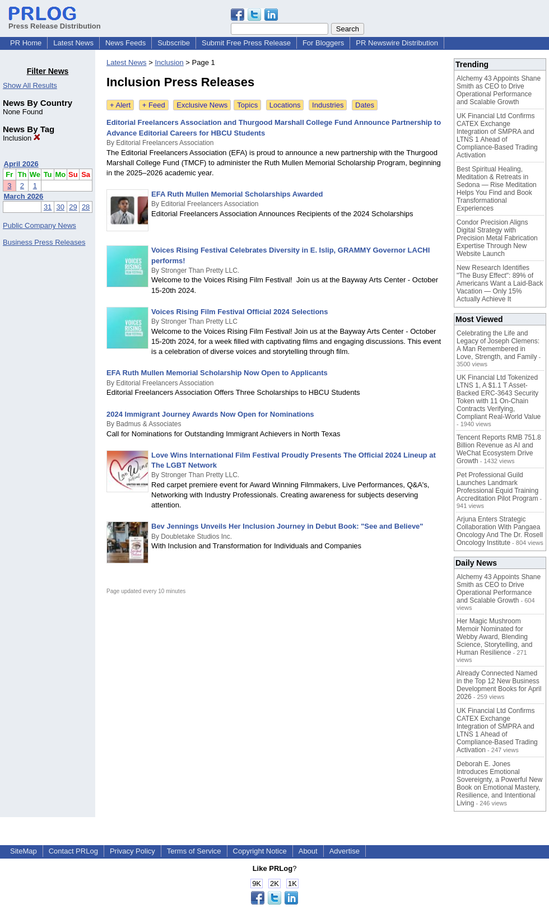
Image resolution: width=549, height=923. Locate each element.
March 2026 (24, 196)
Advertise (344, 851)
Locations (285, 105)
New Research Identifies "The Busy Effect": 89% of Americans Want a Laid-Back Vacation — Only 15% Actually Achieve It (500, 283)
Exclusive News (201, 105)
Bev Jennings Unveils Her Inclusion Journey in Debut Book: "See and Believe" (287, 526)
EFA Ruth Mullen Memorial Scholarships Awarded (237, 194)
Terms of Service (194, 851)
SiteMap (23, 851)
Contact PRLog (73, 851)
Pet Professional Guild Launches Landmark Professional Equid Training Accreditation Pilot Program (497, 486)
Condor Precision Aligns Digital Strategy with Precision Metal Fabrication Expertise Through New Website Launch (497, 238)
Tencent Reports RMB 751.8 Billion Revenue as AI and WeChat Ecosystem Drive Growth (499, 449)
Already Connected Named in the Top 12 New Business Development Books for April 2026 (499, 685)
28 (86, 207)
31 (48, 207)
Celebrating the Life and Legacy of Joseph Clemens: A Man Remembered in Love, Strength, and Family (498, 345)
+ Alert (120, 105)
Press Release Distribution (54, 21)
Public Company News (39, 225)
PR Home (25, 43)
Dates (364, 105)
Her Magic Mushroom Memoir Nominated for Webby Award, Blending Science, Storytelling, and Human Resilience (494, 636)
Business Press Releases (44, 242)
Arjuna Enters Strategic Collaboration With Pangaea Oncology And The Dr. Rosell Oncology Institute (500, 531)
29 (73, 207)
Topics (247, 105)
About (308, 851)
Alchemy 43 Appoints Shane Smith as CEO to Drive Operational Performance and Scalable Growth (499, 90)
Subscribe (173, 43)
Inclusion (21, 138)
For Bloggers (323, 43)
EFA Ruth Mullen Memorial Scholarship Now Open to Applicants (217, 373)
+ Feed (153, 105)
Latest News (73, 43)
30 (60, 207)
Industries (327, 105)
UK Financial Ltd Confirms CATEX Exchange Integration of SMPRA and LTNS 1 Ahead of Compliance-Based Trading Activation (497, 135)
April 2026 (21, 164)
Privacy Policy (132, 851)
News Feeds (125, 43)
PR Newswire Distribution (397, 43)
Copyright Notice (260, 851)
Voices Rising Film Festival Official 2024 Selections (239, 311)
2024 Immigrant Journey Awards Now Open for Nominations (210, 414)
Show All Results (30, 85)
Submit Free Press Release (246, 43)
